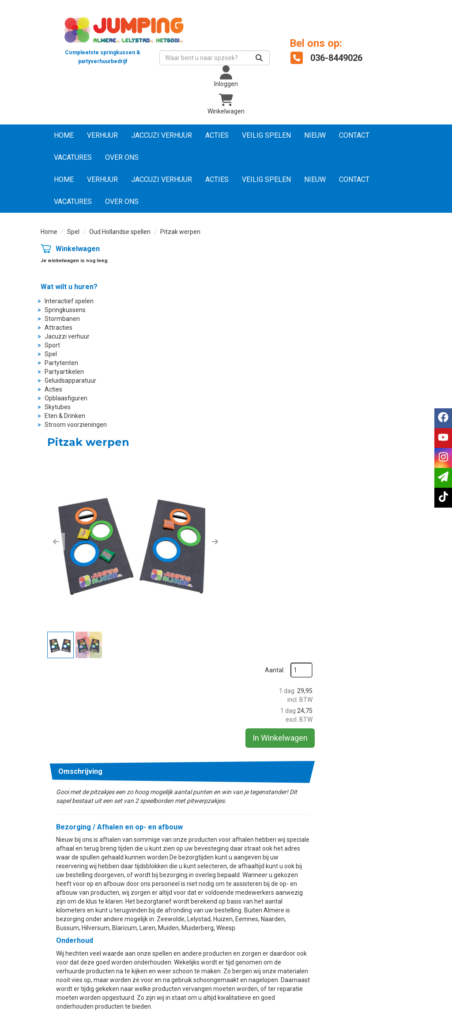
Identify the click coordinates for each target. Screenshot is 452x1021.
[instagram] (388, 1013)
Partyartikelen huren (171, 864)
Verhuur (102, 136)
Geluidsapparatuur (70, 380)
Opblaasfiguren (66, 398)
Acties (217, 136)
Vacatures (73, 158)
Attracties (58, 327)
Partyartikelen (64, 371)
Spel (73, 232)
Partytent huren (165, 855)
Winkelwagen (78, 249)
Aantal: (365, 269)
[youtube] (372, 1013)
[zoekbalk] (210, 58)
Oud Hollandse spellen (120, 232)
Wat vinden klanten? (266, 893)
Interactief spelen (69, 301)
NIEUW (315, 136)
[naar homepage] (102, 37)
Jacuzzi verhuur (67, 336)
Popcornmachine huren (175, 873)
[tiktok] (403, 1013)
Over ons (122, 158)
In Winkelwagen (370, 337)
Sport (52, 345)
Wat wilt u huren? (69, 287)
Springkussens (65, 309)
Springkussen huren (170, 846)
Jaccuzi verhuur (161, 136)
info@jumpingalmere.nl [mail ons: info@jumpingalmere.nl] (85, 853)
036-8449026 (282, 765)
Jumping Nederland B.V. (271, 920)
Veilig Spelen (266, 136)
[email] (443, 478)
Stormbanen (62, 318)
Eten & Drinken (65, 415)
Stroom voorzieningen (76, 424)
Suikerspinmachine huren (178, 881)
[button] (149, 350)
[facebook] (356, 1013)
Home (64, 136)
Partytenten (61, 362)
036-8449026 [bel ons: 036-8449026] (72, 838)
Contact (354, 136)
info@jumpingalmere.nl (402, 765)
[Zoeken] (255, 58)
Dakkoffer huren (261, 929)
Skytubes (58, 407)
